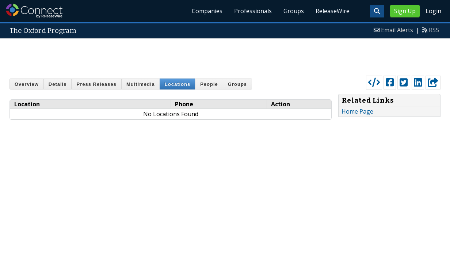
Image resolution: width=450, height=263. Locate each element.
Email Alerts (397, 30)
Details (58, 84)
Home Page (357, 111)
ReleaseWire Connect (34, 11)
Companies (207, 11)
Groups (293, 11)
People (209, 84)
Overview (27, 84)
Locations (177, 84)
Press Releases (96, 84)
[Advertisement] (225, 55)
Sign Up (405, 11)
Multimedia (140, 84)
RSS (434, 30)
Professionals (253, 11)
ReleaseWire (333, 11)
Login (433, 11)
